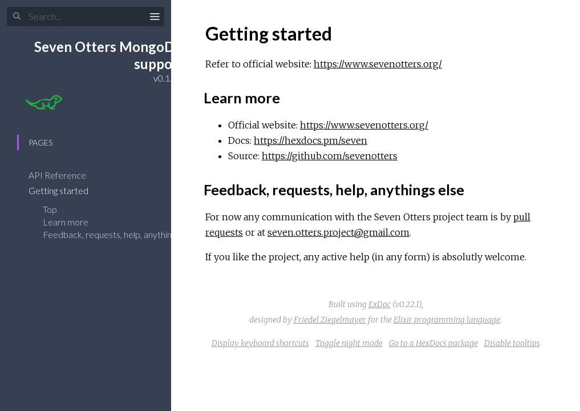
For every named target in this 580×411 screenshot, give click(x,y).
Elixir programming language (447, 320)
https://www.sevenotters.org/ (378, 64)
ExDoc (379, 304)
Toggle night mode (349, 343)
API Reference (65, 175)
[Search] (85, 16)
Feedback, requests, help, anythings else (120, 234)
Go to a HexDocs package (433, 343)
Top (50, 209)
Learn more (65, 221)
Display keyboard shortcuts (260, 343)
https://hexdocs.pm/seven (310, 140)
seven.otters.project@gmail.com (338, 232)
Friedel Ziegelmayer (330, 320)
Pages (40, 142)
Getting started (66, 190)
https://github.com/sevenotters (330, 156)
